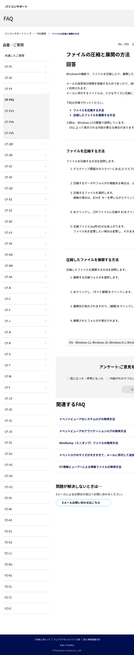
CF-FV (8, 89)
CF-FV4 (9, 122)
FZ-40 (8, 509)
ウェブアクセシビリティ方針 (66, 639)
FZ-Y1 (8, 608)
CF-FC (8, 66)
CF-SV (8, 177)
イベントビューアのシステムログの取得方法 (87, 419)
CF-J (7, 321)
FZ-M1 (9, 564)
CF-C (8, 299)
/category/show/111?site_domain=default (45, 199)
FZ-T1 (8, 597)
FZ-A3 (8, 520)
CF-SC (8, 78)
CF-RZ (8, 221)
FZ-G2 (8, 542)
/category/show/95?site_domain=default (45, 376)
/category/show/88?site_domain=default (45, 210)
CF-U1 (9, 487)
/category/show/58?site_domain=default (45, 188)
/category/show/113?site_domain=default (45, 387)
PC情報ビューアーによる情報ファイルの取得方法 (90, 467)
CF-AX (8, 277)
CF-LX (8, 232)
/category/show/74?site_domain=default (45, 155)
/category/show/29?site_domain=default (45, 166)
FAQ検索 (41, 33)
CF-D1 (8, 454)
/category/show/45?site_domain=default (45, 299)
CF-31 (8, 420)
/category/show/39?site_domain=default (45, 265)
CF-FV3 (9, 111)
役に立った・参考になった (86, 378)
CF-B (8, 288)
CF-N (8, 332)
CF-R (8, 343)
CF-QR (9, 144)
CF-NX (9, 254)
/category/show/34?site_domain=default (45, 232)
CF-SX (8, 243)
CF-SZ (8, 210)
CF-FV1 (9, 100)
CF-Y (7, 387)
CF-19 (8, 398)
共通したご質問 (14, 55)
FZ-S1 (8, 586)
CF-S (8, 354)
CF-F (7, 310)
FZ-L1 (8, 553)
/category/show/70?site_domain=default (45, 354)
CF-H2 (9, 476)
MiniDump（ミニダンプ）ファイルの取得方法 (88, 443)
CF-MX (9, 265)
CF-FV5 (9, 133)
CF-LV (8, 166)
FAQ (8, 18)
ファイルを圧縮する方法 (88, 110)
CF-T (7, 365)
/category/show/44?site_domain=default (45, 288)
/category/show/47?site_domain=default (45, 321)
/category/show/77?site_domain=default (45, 177)
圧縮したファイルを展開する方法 (94, 115)
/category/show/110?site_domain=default (45, 144)
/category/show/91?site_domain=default (45, 365)
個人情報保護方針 (91, 639)
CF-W (8, 376)
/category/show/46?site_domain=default (45, 310)
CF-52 (8, 442)
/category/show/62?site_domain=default (45, 343)
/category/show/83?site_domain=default (45, 243)
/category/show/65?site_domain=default (45, 221)
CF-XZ (8, 199)
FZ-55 (8, 498)
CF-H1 (9, 465)
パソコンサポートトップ (17, 33)
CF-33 (8, 431)
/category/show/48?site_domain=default (45, 332)
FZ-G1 (8, 531)
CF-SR (8, 155)
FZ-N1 (8, 575)
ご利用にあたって (42, 639)
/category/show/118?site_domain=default (45, 78)
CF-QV (9, 188)
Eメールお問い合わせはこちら (81, 502)
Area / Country (67, 644)
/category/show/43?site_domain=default (45, 277)
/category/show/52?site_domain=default (45, 254)
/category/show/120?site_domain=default (45, 66)
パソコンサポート (16, 6)
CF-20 (8, 409)
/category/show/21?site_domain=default (45, 89)
